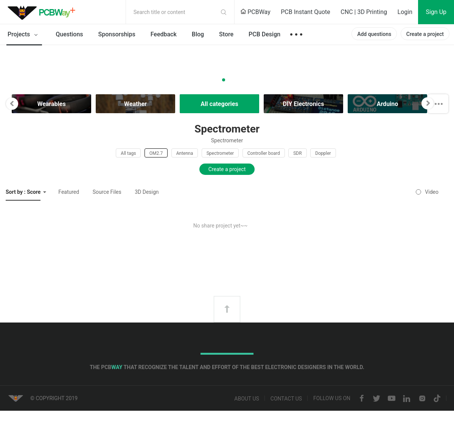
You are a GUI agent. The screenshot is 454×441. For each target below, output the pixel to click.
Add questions (374, 34)
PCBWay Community (43, 12)
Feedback (164, 34)
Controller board (263, 153)
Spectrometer (220, 153)
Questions (69, 34)
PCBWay (255, 12)
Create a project (425, 34)
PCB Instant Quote (305, 12)
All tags (128, 153)
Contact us (286, 399)
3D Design (147, 192)
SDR (297, 153)
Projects (24, 34)
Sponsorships (116, 34)
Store (226, 34)
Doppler (323, 153)
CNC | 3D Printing (363, 12)
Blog (198, 34)
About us (246, 399)
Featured (68, 192)
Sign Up (436, 12)
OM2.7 (156, 153)
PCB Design (264, 34)
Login (405, 12)
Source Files (107, 192)
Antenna (184, 153)
